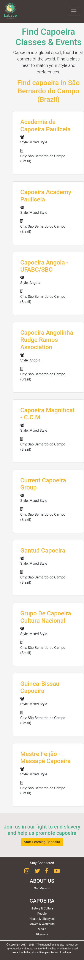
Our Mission (42, 888)
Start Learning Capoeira (42, 842)
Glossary (42, 934)
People (42, 913)
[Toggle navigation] (74, 11)
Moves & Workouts (42, 924)
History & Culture (42, 908)
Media (42, 929)
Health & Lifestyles (42, 918)
